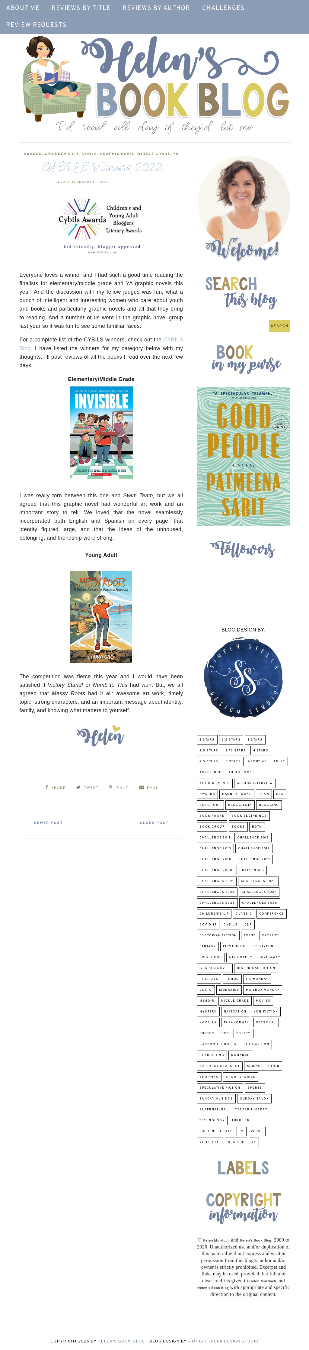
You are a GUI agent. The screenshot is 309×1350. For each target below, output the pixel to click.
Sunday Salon (254, 1099)
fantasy (207, 946)
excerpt (270, 936)
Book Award (212, 816)
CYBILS (89, 154)
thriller (241, 1120)
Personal (266, 1023)
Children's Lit (62, 154)
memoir (206, 1001)
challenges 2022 (258, 881)
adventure (210, 772)
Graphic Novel (117, 154)
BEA (280, 794)
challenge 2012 (253, 838)
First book (234, 946)
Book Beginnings (249, 816)
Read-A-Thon (256, 1044)
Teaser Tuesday (251, 1110)
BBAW (264, 794)
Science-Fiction (263, 1066)
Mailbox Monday (262, 990)
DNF (248, 925)
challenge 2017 (254, 849)
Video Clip (210, 1142)
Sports (254, 1088)
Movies (263, 1001)
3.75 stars (235, 751)
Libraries (229, 990)
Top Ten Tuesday (215, 1131)
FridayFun (263, 946)
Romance (240, 1055)
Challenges (223, 8)
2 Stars (207, 740)
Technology (212, 1120)
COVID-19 (208, 925)
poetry (243, 1033)
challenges (251, 870)
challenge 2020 (215, 870)
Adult (279, 762)
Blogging (269, 805)
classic (244, 914)
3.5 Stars (208, 751)
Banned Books (237, 794)
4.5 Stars (208, 762)
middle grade (153, 154)
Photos (207, 1033)
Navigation (235, 1012)
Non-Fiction (265, 1012)
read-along (211, 1055)
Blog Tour (210, 805)
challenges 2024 (259, 892)
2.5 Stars (231, 740)
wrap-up (236, 1142)
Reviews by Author (156, 8)
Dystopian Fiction (218, 936)
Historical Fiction (256, 968)
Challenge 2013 (215, 849)
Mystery (208, 1012)
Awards (33, 154)
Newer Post (48, 823)
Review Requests (36, 25)
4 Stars (261, 751)
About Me (23, 8)
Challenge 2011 (214, 838)
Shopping (209, 1077)
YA (176, 154)
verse (257, 1131)
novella (208, 1023)
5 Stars (233, 762)
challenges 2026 (260, 903)
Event (250, 936)
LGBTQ (205, 990)
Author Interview (255, 783)
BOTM (257, 827)
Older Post (153, 823)
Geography (241, 957)
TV (241, 1131)
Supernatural (213, 1110)
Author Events (214, 783)
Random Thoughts (218, 1044)
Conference (271, 914)
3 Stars (255, 740)
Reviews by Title (81, 8)
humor (232, 979)
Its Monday (257, 979)
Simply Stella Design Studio (223, 1341)
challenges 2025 (217, 903)
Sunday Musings (216, 1099)
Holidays (208, 979)
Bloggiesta (240, 805)
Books (238, 827)
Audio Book (240, 772)
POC (225, 1033)
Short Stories (241, 1077)
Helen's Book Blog (121, 1341)
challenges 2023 (217, 892)
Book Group (212, 827)
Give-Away (270, 957)
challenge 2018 (215, 859)
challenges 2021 (216, 881)
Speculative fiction (220, 1088)
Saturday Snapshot (219, 1066)
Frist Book (210, 957)
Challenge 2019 (254, 859)
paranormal (236, 1023)
